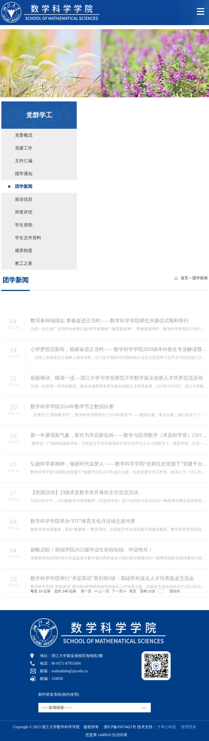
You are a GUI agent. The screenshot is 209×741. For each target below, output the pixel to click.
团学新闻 (23, 186)
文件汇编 (23, 160)
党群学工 (39, 115)
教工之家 (23, 263)
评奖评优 (23, 212)
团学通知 (23, 173)
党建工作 (23, 148)
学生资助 (23, 225)
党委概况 (23, 135)
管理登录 (186, 727)
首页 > (186, 278)
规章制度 (23, 250)
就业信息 (23, 199)
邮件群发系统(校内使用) (58, 694)
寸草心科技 (166, 727)
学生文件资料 (28, 237)
